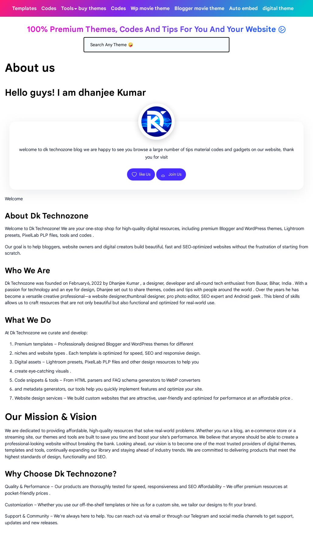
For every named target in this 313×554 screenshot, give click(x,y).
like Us (141, 174)
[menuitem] (24, 8)
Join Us (171, 174)
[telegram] (298, 8)
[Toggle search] (310, 8)
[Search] (156, 44)
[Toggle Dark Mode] (305, 8)
